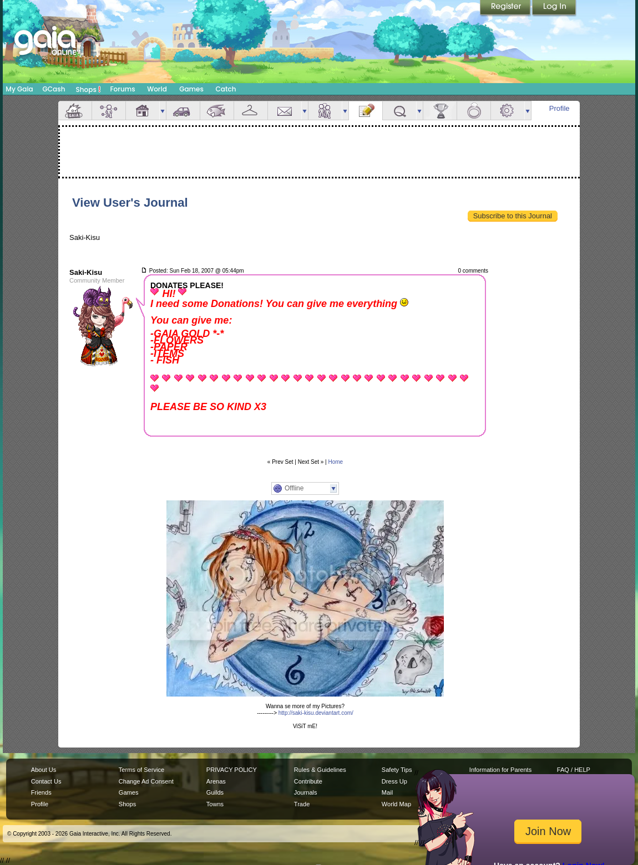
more (162, 110)
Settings (507, 110)
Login (554, 8)
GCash (54, 89)
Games (191, 89)
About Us (43, 769)
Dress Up (394, 781)
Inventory (250, 110)
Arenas (216, 781)
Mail (284, 110)
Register (506, 8)
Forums (122, 89)
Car (183, 110)
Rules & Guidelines (320, 769)
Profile (559, 108)
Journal (365, 110)
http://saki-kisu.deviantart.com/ (316, 713)
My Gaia (19, 89)
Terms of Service (141, 769)
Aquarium (217, 110)
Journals (305, 792)
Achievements (440, 110)
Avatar (108, 110)
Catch (226, 89)
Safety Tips (397, 769)
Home (335, 462)
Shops (88, 89)
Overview (75, 110)
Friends (325, 110)
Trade (302, 804)
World (157, 89)
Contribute (308, 781)
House (142, 110)
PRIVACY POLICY (231, 769)
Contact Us (46, 781)
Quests (399, 110)
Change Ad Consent (146, 781)
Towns (215, 804)
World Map (396, 804)
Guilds (215, 792)
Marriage (473, 110)
